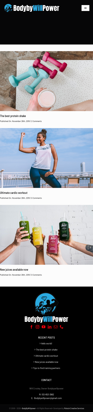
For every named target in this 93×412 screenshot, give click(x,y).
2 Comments (36, 121)
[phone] (61, 327)
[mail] (55, 327)
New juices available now (46, 361)
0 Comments (36, 198)
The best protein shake (46, 349)
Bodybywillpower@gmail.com (48, 398)
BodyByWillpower (29, 408)
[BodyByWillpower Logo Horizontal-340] (32, 3)
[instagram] (37, 327)
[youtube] (43, 327)
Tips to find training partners (46, 368)
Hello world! (46, 343)
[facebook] (31, 327)
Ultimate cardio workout (46, 355)
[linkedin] (49, 327)
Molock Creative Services (74, 408)
